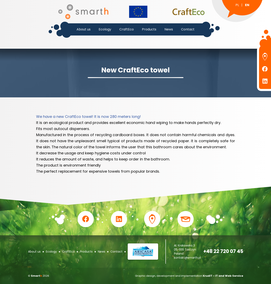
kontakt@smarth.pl (187, 258)
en (247, 5)
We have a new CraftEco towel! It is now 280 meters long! (88, 116)
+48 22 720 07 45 (223, 251)
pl (237, 5)
